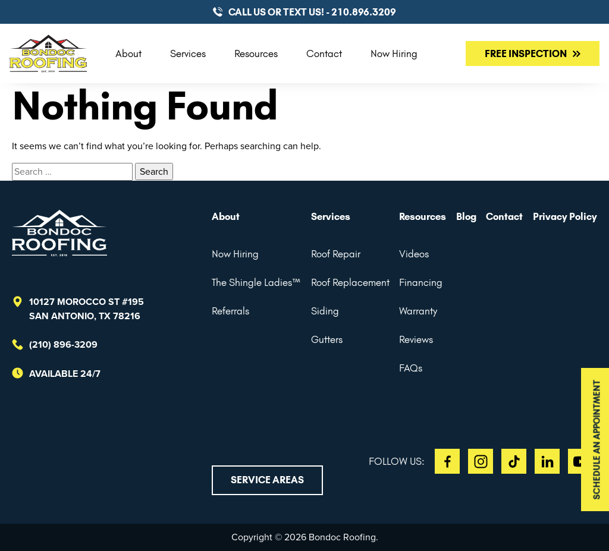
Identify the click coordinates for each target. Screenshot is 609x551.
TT (513, 461)
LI (547, 461)
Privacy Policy (565, 216)
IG (480, 461)
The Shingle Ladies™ (256, 282)
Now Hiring (394, 53)
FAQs (410, 368)
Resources (256, 53)
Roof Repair (335, 254)
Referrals (230, 311)
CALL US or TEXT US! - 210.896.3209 (312, 12)
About (128, 53)
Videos (414, 254)
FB (447, 461)
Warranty (418, 311)
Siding (325, 311)
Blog (466, 216)
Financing (420, 282)
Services (188, 53)
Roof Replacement (350, 282)
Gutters (327, 339)
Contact (324, 53)
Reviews (416, 339)
